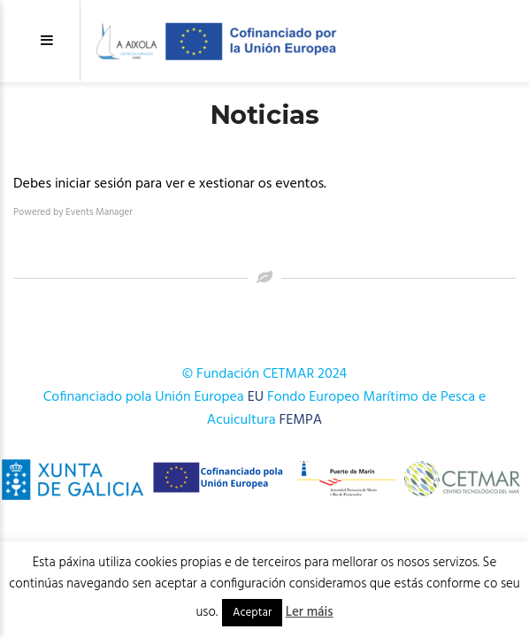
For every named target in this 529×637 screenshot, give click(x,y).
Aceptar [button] (252, 612)
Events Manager (99, 212)
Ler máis (310, 612)
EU (256, 397)
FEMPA (301, 420)
